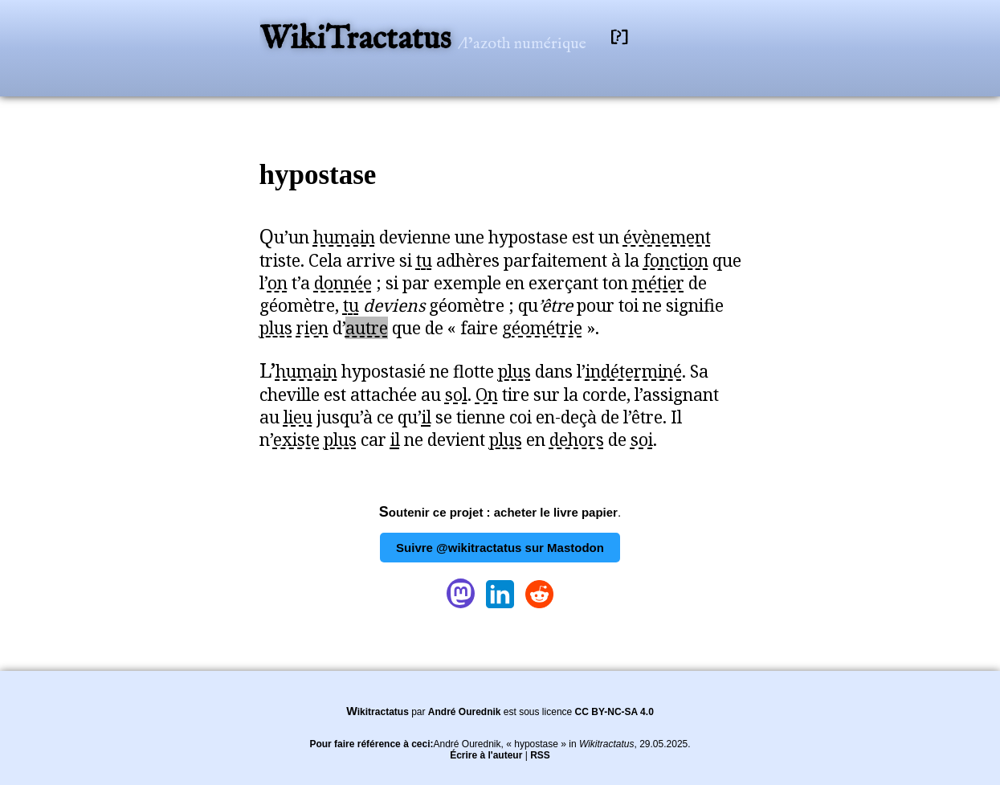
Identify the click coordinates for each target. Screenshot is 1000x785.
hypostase (318, 174)
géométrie (542, 328)
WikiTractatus (358, 39)
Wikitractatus (377, 712)
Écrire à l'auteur (486, 755)
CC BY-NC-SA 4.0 (614, 712)
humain (344, 237)
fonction (675, 260)
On (487, 394)
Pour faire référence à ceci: (371, 744)
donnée (343, 283)
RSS (540, 755)
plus (275, 328)
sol (456, 394)
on (277, 283)
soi (642, 439)
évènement (667, 237)
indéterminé (634, 371)
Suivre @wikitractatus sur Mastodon (500, 547)
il (426, 417)
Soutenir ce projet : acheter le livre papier (498, 512)
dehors (576, 439)
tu (424, 260)
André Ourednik (464, 712)
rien (312, 328)
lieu (298, 417)
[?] (619, 37)
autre (366, 328)
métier (658, 283)
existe (296, 439)
